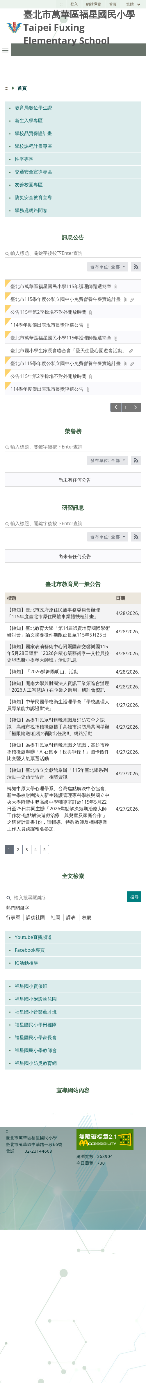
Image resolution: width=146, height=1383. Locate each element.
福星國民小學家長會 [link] (36, 1037)
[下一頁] (135, 407)
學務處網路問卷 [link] (31, 210)
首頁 (113, 4)
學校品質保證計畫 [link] (33, 133)
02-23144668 (38, 1151)
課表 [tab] (71, 917)
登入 (74, 4)
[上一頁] (116, 407)
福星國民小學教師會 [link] (36, 1050)
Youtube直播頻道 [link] (33, 937)
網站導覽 (93, 4)
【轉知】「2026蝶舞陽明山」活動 (42, 671)
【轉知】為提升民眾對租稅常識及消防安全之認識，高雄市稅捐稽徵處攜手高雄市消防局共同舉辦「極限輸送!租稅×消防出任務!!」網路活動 (58, 727)
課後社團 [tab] (35, 917)
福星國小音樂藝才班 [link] (36, 1012)
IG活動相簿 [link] (26, 963)
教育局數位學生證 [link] (33, 107)
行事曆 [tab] (13, 917)
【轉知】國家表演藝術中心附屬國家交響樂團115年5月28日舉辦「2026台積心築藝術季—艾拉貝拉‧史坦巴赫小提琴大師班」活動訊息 (59, 653)
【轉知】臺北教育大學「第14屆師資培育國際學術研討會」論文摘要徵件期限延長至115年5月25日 (58, 631)
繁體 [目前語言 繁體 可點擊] (133, 4)
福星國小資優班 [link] (31, 986)
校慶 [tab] (86, 917)
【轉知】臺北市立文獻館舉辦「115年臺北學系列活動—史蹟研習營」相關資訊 (57, 773)
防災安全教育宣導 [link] (33, 197)
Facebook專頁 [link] (30, 950)
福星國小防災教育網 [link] (36, 1063)
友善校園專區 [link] (29, 184)
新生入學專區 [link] (29, 120)
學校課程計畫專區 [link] (33, 146)
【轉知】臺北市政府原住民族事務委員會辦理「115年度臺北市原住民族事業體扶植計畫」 (53, 613)
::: (61, 4)
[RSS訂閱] (136, 266)
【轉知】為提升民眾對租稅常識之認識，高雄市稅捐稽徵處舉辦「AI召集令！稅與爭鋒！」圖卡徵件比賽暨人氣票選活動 (58, 752)
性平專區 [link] (24, 159)
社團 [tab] (55, 917)
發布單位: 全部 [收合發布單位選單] (106, 266)
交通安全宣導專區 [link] (33, 172)
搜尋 (134, 897)
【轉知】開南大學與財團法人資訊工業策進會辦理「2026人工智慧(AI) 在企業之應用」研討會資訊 (58, 686)
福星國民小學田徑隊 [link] (36, 1024)
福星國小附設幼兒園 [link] (36, 999)
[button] (5, 49)
